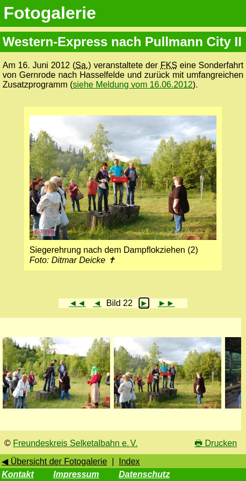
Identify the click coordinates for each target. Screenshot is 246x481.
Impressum (76, 474)
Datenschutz (144, 474)
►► (166, 303)
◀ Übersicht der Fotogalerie (54, 461)
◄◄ (77, 303)
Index (129, 461)
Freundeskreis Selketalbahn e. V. (75, 443)
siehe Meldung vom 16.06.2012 (133, 84)
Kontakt (18, 474)
